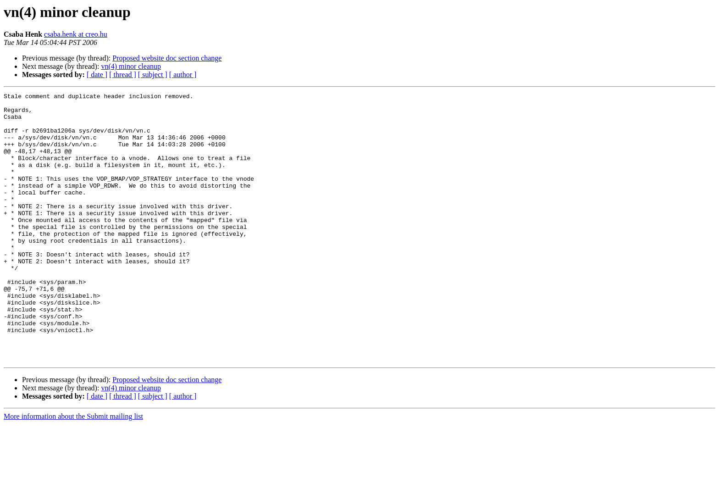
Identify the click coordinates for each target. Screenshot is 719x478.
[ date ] (97, 74)
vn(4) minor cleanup (131, 66)
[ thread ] (122, 74)
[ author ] (183, 74)
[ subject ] (152, 74)
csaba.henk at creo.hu (75, 34)
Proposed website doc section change (166, 58)
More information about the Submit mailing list (73, 470)
